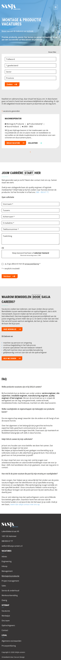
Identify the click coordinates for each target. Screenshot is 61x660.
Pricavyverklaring (9, 646)
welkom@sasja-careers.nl (12, 546)
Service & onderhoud (10, 590)
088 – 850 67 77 (42, 192)
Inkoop (4, 566)
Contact (5, 630)
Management (7, 571)
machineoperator (13, 118)
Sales (4, 585)
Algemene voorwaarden (11, 641)
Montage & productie (10, 576)
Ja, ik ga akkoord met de (22, 264)
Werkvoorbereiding (10, 595)
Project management (10, 581)
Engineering (6, 561)
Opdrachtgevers (8, 625)
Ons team (6, 620)
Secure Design (19, 657)
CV (3, 248)
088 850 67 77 (7, 541)
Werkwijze (6, 616)
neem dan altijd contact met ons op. (25, 504)
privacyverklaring (32, 264)
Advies (4, 556)
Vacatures (6, 611)
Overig (4, 600)
